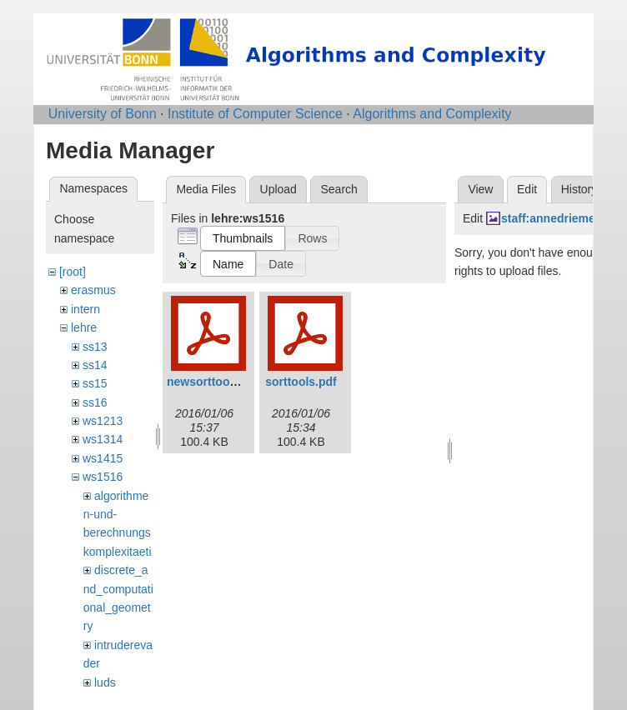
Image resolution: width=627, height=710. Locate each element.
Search (338, 189)
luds (105, 682)
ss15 (95, 383)
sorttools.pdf (301, 381)
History (579, 189)
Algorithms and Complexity (432, 114)
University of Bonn (102, 114)
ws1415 (103, 458)
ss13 (95, 346)
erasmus (93, 290)
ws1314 (103, 439)
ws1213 (103, 421)
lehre (84, 327)
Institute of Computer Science (255, 114)
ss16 (95, 402)
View (480, 189)
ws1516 (103, 476)
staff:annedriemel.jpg (560, 218)
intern (85, 309)
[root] (72, 271)
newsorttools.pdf (214, 381)
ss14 (95, 365)
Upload (278, 189)
